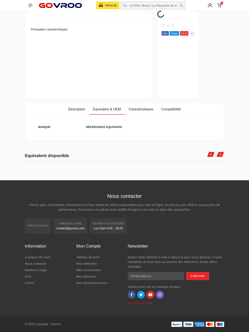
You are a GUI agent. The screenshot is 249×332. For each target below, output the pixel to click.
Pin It (184, 33)
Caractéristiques (141, 109)
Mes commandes (88, 270)
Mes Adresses (86, 276)
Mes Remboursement (91, 283)
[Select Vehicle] (108, 5)
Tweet (174, 33)
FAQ (28, 276)
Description (76, 109)
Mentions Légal (36, 270)
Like (165, 33)
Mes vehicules (86, 263)
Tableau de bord (87, 257)
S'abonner (197, 276)
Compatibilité (171, 109)
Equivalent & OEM (107, 109)
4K (192, 33)
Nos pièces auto (140, 303)
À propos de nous (37, 257)
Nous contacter (35, 263)
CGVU (29, 283)
